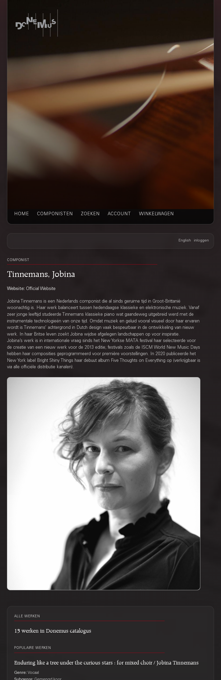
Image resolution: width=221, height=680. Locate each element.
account (119, 214)
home (21, 214)
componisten (55, 214)
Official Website (41, 289)
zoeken (90, 214)
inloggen (201, 241)
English (185, 241)
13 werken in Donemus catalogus (52, 629)
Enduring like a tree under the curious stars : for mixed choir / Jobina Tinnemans (106, 661)
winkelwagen (156, 214)
